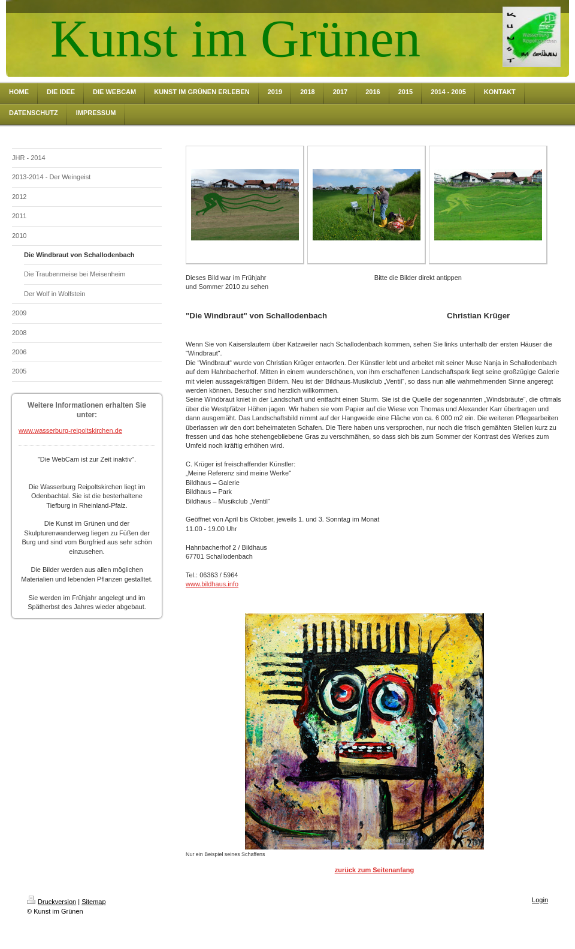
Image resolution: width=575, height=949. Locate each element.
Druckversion (51, 901)
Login (540, 899)
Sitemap (93, 901)
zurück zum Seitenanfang (374, 869)
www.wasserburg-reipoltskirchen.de (70, 430)
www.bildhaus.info (212, 584)
